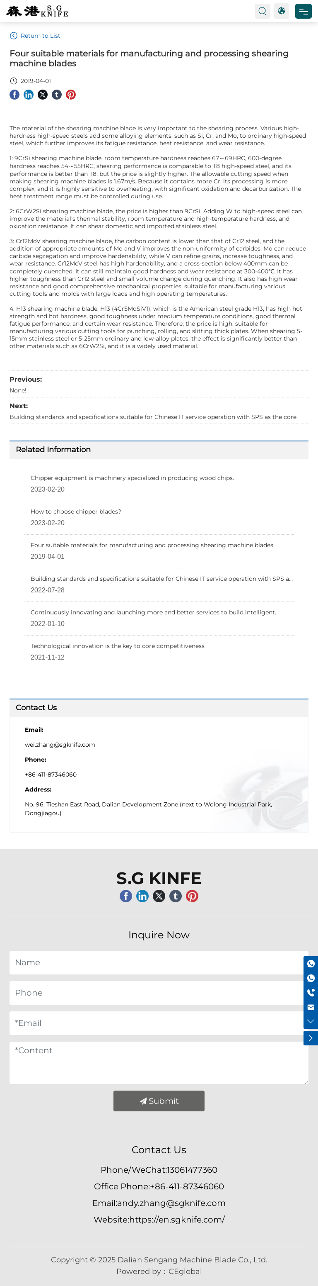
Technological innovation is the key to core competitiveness (118, 646)
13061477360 (192, 1170)
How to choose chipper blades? (76, 511)
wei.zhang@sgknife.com (60, 744)
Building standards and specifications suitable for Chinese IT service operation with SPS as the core (153, 417)
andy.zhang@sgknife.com (171, 1203)
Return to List (35, 35)
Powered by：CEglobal (159, 1271)
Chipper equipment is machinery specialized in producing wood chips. (132, 478)
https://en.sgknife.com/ (177, 1220)
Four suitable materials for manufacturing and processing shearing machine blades (152, 545)
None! (18, 390)
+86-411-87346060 (51, 774)
